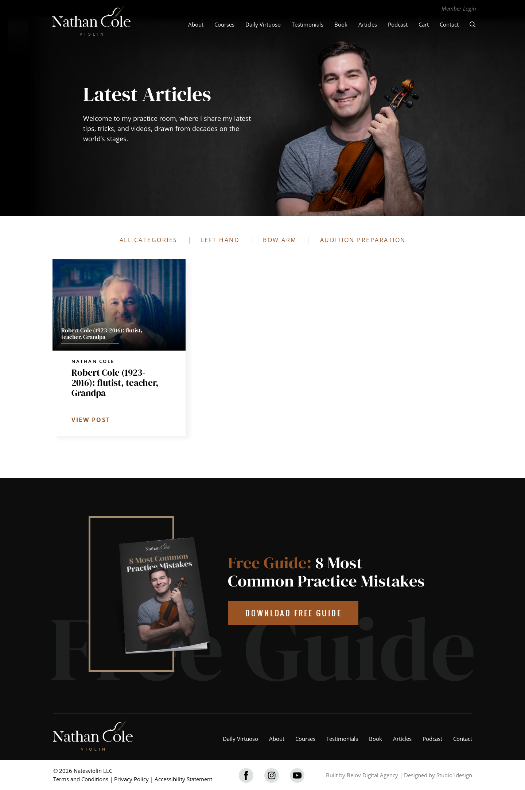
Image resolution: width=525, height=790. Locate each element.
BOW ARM (280, 240)
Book (340, 24)
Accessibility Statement (183, 779)
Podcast (398, 24)
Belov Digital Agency (372, 775)
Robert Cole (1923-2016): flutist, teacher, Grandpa (115, 382)
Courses (224, 24)
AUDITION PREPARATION (363, 240)
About (195, 24)
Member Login (459, 8)
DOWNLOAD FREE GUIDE (293, 613)
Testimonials (307, 24)
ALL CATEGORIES (149, 240)
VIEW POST (90, 420)
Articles (367, 24)
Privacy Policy (131, 779)
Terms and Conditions (80, 779)
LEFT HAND (220, 240)
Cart (424, 24)
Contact (449, 24)
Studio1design (454, 775)
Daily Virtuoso (263, 24)
